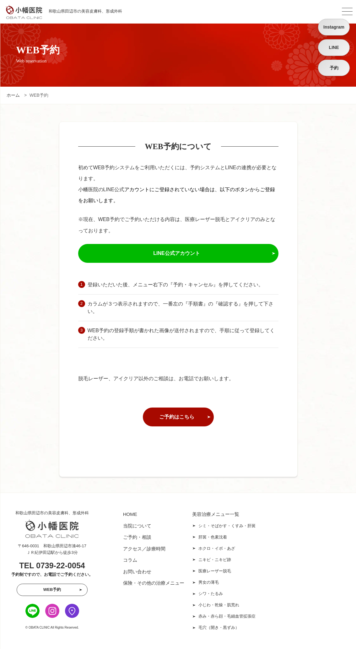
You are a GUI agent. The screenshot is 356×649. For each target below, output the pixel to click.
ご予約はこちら (176, 416)
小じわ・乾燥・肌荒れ (218, 605)
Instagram (333, 27)
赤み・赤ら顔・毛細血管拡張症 (227, 616)
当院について (137, 525)
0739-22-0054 (60, 565)
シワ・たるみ (210, 593)
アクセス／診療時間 (144, 548)
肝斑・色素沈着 (212, 537)
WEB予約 (52, 589)
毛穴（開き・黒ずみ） (218, 627)
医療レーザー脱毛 (214, 571)
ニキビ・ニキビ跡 (214, 559)
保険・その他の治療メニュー (153, 583)
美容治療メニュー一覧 (215, 514)
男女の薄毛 (208, 582)
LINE (334, 47)
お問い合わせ (137, 571)
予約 (334, 67)
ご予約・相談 (137, 537)
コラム (130, 560)
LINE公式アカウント (176, 253)
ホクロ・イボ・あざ (216, 548)
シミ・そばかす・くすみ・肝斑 (227, 525)
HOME (130, 514)
